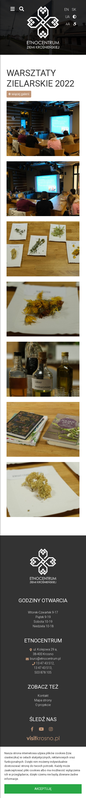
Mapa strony (43, 700)
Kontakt (43, 695)
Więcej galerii (19, 94)
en (67, 9)
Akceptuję (43, 789)
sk (74, 9)
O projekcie (43, 705)
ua (68, 17)
